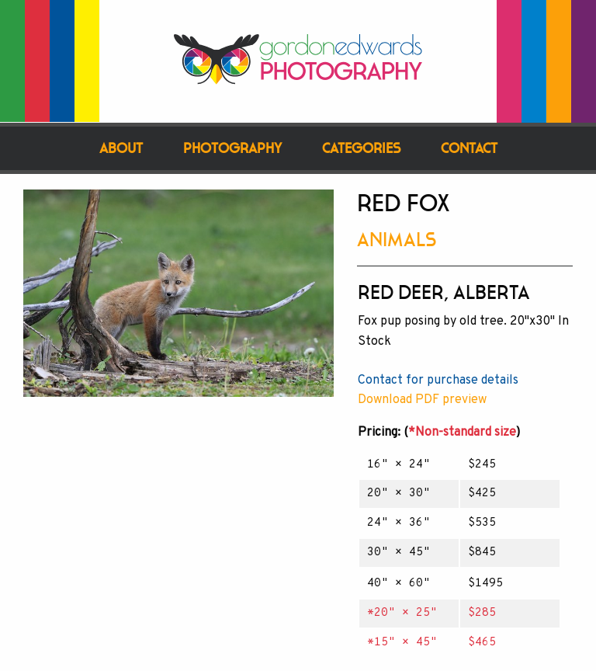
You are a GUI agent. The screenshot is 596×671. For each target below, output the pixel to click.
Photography (232, 148)
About (121, 148)
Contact (469, 148)
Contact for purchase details (438, 380)
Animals (396, 240)
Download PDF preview (422, 400)
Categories (361, 148)
